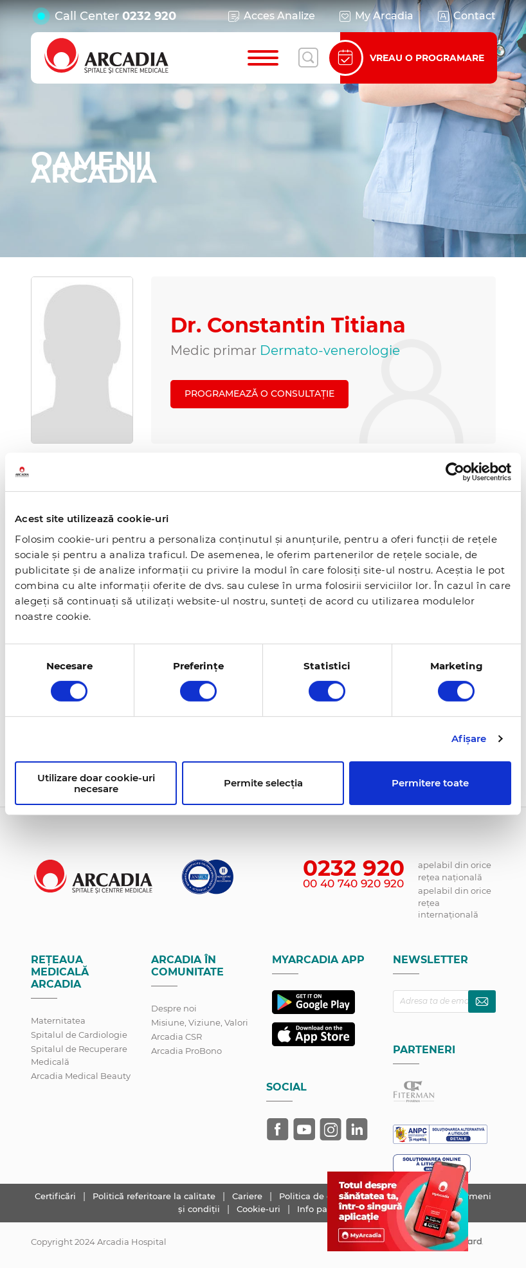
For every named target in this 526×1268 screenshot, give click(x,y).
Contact (466, 16)
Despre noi (174, 1008)
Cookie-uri (260, 1209)
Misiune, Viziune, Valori (199, 1022)
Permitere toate (430, 783)
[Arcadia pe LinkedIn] (356, 1129)
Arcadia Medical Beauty (81, 1076)
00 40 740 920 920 (353, 883)
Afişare (469, 738)
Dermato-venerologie (330, 350)
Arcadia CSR (176, 1036)
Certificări (56, 1196)
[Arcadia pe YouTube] (304, 1129)
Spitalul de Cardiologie (79, 1034)
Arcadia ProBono (186, 1051)
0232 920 (149, 16)
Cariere (248, 1196)
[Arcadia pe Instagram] (330, 1129)
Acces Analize (270, 16)
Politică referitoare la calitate (155, 1196)
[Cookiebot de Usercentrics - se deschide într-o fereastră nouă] (455, 472)
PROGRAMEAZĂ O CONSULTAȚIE (259, 393)
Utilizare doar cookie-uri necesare (96, 783)
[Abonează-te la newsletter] (482, 1001)
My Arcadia (375, 16)
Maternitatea (58, 1020)
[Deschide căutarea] (308, 58)
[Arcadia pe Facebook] (277, 1129)
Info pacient (323, 1209)
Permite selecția (263, 783)
